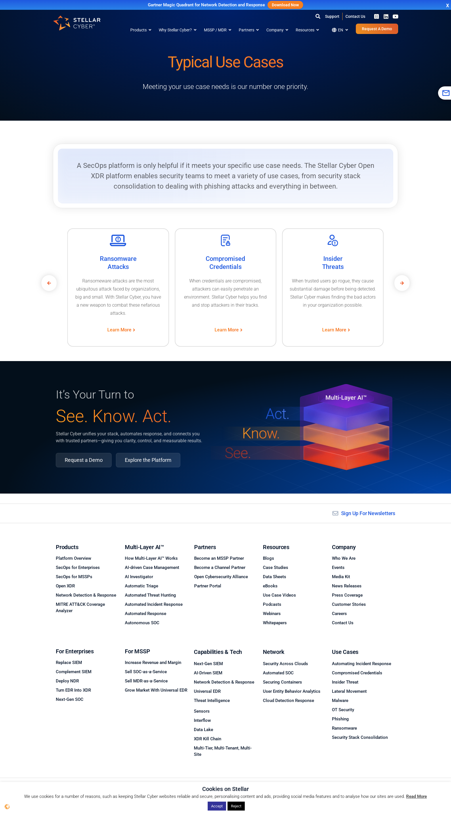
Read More (416, 796)
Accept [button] (217, 806)
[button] (318, 16)
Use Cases (345, 651)
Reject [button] (236, 806)
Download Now (285, 5)
